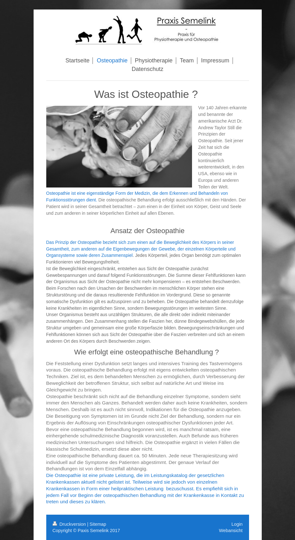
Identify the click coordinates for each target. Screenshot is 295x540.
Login (237, 524)
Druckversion (70, 524)
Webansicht (230, 530)
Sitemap (98, 524)
